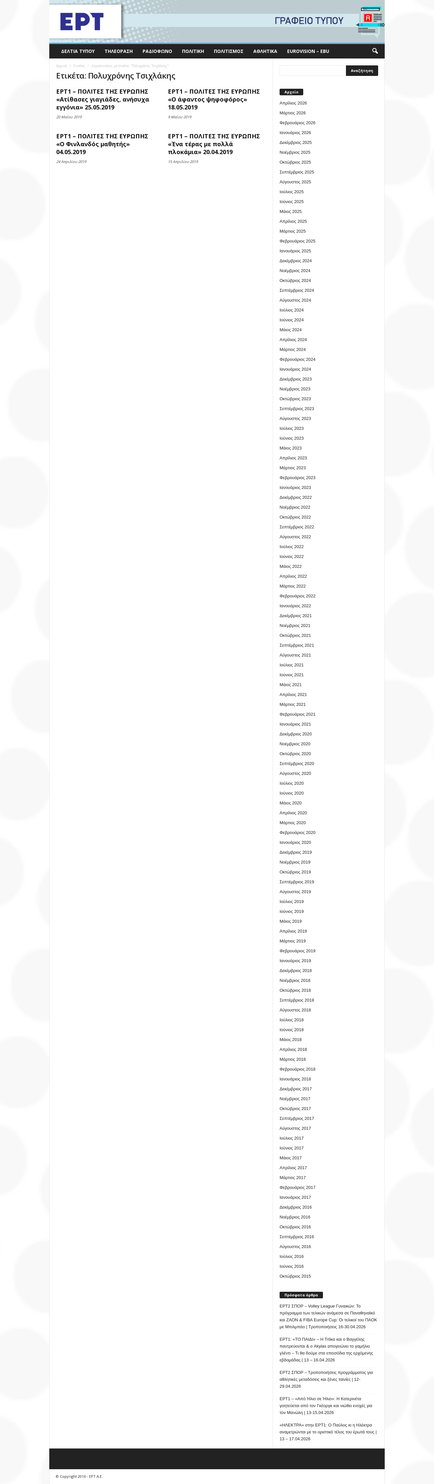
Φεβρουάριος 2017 (297, 1187)
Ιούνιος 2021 (292, 674)
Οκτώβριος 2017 (295, 1108)
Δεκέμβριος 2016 (296, 1207)
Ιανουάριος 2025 (295, 250)
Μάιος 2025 (291, 211)
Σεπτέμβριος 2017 (297, 1118)
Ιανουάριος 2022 (295, 605)
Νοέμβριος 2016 (295, 1217)
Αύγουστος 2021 (295, 655)
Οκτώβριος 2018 (295, 990)
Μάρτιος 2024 (293, 349)
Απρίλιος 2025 (293, 221)
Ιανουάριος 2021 (295, 724)
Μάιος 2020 (291, 802)
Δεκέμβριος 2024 (296, 260)
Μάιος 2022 (291, 566)
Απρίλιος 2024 (293, 339)
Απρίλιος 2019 (293, 931)
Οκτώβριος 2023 (295, 398)
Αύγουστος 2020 (295, 773)
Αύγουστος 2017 (295, 1128)
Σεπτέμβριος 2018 (297, 1000)
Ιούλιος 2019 (292, 901)
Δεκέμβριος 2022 (296, 497)
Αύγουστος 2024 (295, 300)
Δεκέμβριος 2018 (296, 970)
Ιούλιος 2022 (292, 546)
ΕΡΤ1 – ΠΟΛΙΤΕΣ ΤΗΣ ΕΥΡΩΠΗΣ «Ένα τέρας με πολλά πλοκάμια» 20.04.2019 (214, 144)
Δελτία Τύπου (78, 51)
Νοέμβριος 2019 (295, 862)
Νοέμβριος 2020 (295, 743)
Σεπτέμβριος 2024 (297, 290)
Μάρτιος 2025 (293, 231)
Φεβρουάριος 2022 (297, 595)
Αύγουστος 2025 (295, 181)
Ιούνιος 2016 (292, 1266)
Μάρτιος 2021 (293, 704)
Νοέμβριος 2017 (295, 1098)
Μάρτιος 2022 (293, 586)
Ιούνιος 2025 (292, 201)
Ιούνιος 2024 (292, 319)
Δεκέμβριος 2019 (296, 852)
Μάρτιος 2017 (293, 1177)
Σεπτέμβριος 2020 (297, 763)
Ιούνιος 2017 (292, 1148)
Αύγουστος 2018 (295, 1010)
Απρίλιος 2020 (293, 812)
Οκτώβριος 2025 (295, 162)
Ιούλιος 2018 (292, 1019)
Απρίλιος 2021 (293, 694)
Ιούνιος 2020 (292, 793)
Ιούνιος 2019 (292, 911)
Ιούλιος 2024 (292, 310)
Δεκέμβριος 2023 (296, 379)
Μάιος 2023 (291, 448)
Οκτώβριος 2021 (295, 635)
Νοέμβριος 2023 (295, 388)
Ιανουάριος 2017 (295, 1197)
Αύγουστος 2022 (295, 536)
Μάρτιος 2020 (293, 822)
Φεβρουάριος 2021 (297, 714)
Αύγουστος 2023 (295, 418)
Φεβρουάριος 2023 (297, 477)
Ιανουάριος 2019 (295, 960)
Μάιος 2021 (291, 684)
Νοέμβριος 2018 (295, 980)
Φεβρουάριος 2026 (297, 122)
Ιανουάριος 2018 (295, 1079)
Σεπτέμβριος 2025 (297, 172)
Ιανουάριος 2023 (295, 487)
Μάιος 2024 (291, 329)
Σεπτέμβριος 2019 (297, 881)
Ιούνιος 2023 (292, 438)
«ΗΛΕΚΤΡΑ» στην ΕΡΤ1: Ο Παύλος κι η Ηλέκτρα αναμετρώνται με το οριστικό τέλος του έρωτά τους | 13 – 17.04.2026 (328, 1432)
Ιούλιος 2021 (292, 664)
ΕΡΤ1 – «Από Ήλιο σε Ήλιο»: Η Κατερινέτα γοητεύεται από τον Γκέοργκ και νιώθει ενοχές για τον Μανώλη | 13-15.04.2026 (326, 1405)
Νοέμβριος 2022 (295, 507)
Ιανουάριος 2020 (295, 842)
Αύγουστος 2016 (295, 1246)
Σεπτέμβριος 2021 (297, 645)
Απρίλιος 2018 (293, 1049)
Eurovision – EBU (308, 51)
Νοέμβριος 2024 (295, 270)
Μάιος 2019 (291, 921)
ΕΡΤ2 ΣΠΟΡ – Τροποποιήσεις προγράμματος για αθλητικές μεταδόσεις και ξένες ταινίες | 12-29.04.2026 (326, 1379)
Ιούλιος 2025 (292, 191)
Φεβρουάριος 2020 (297, 832)
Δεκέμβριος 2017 (296, 1088)
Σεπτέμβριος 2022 (297, 526)
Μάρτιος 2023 (293, 467)
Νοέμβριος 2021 (295, 625)
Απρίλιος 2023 (293, 457)
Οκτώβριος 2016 (295, 1226)
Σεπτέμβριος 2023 (297, 408)
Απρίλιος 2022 (293, 576)
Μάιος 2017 (291, 1157)
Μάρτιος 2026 (293, 112)
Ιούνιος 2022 (292, 556)
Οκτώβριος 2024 (295, 280)
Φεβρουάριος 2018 (297, 1069)
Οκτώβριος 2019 (295, 872)
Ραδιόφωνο (157, 51)
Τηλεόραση (118, 51)
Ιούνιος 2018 (292, 1029)
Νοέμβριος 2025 (295, 152)
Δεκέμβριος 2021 (296, 615)
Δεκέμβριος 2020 (296, 733)
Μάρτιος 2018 (293, 1059)
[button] (375, 51)
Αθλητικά (265, 51)
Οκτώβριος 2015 (295, 1276)
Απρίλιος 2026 (293, 103)
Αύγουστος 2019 (295, 891)
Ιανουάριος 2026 (295, 132)
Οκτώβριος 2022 (295, 517)
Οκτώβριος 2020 (295, 753)
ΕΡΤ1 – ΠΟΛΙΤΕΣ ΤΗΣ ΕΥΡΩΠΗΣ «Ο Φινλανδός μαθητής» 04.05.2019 (102, 144)
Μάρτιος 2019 (293, 941)
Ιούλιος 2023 (292, 428)
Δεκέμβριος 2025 (296, 142)
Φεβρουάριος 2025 (297, 241)
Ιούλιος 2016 (292, 1256)
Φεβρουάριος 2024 (297, 359)
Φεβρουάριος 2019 (297, 950)
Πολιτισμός (228, 51)
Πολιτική (193, 51)
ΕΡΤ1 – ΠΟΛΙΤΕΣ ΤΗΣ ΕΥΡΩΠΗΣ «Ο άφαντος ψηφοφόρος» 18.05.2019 (214, 99)
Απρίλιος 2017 (293, 1167)
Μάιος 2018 (291, 1039)
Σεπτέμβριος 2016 (297, 1236)
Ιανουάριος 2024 (295, 369)
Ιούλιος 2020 (292, 783)
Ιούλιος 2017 (292, 1138)
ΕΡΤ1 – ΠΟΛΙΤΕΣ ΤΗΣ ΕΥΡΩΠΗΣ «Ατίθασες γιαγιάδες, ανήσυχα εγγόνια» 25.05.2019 (102, 99)
